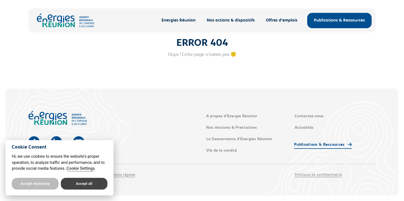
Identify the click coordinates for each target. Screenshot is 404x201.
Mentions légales (120, 175)
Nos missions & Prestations (231, 128)
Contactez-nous (309, 116)
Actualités (304, 128)
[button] (323, 145)
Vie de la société (221, 151)
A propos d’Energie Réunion (231, 116)
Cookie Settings (80, 168)
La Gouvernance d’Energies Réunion (239, 139)
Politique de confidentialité (318, 175)
